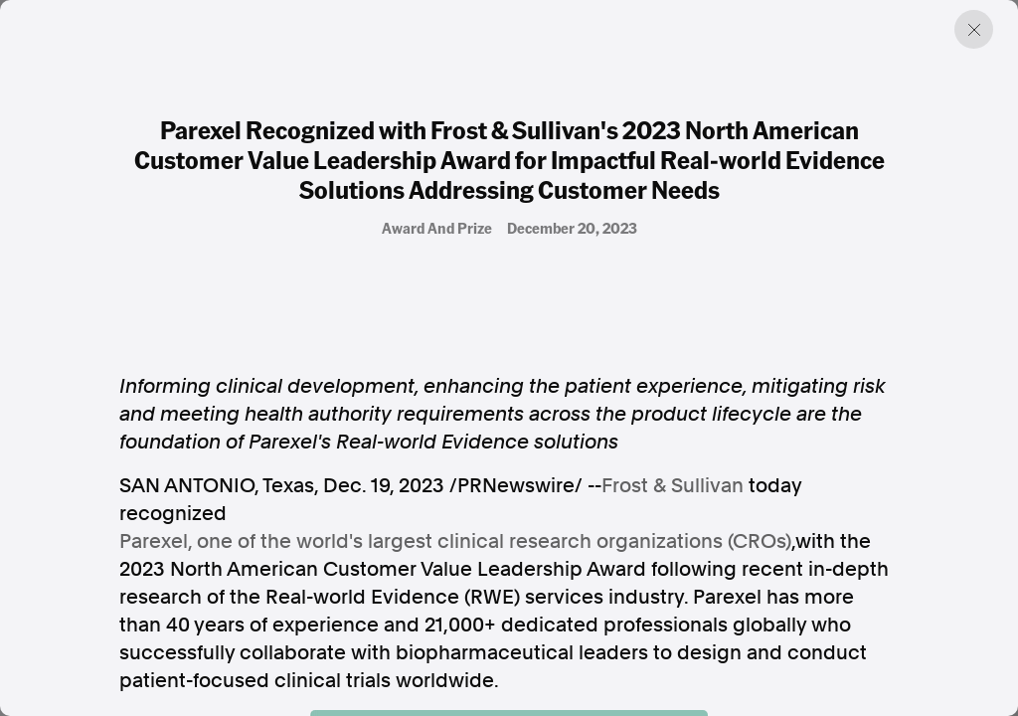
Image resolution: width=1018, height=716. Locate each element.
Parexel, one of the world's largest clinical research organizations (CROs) (455, 541)
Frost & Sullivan (672, 485)
